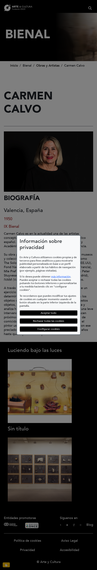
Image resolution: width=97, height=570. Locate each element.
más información (60, 276)
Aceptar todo (48, 313)
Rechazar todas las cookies (48, 321)
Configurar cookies (48, 329)
